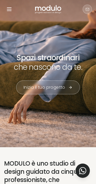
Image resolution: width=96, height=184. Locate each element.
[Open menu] (9, 9)
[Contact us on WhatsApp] (83, 171)
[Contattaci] (87, 9)
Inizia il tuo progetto (48, 87)
